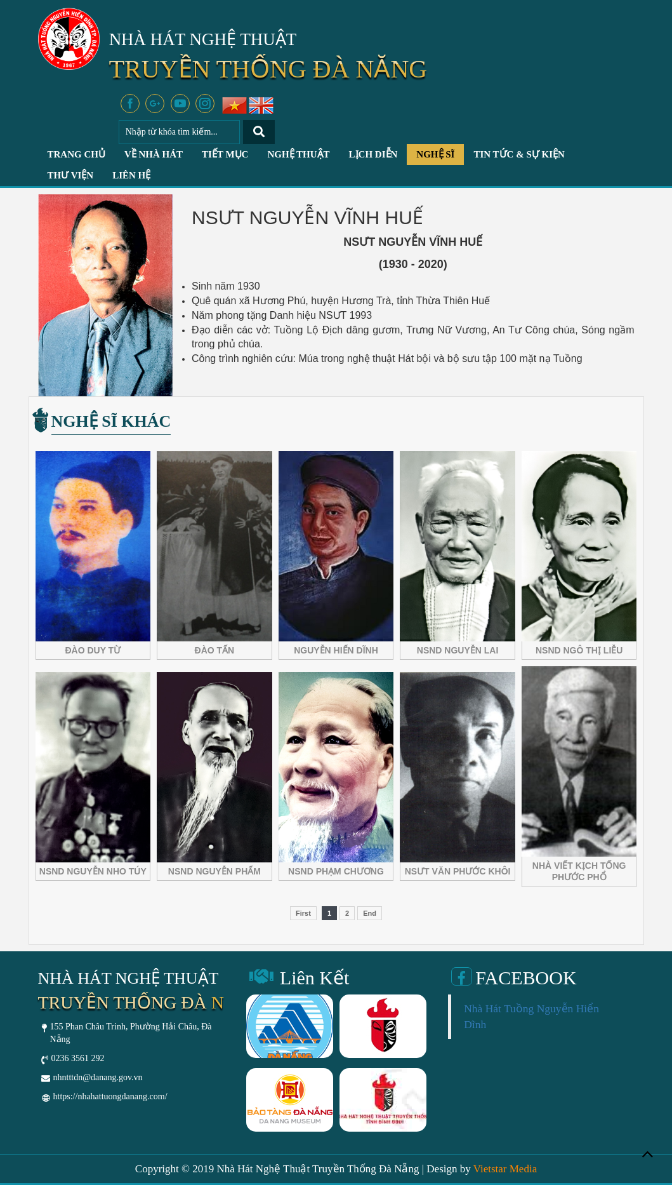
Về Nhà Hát (153, 154)
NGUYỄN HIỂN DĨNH (336, 650)
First (303, 913)
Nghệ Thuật (298, 154)
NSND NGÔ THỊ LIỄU (579, 650)
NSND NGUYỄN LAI (458, 650)
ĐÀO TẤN (215, 650)
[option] (289, 1068)
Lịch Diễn (373, 154)
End (369, 913)
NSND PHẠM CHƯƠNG (336, 871)
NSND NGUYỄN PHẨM (214, 871)
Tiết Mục (225, 154)
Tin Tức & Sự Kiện (518, 154)
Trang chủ (76, 154)
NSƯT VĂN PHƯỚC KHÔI (458, 871)
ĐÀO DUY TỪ (93, 650)
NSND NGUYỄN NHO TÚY (93, 871)
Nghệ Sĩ (435, 154)
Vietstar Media (505, 1169)
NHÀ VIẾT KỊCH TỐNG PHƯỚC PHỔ (579, 871)
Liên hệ (131, 175)
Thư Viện (71, 175)
